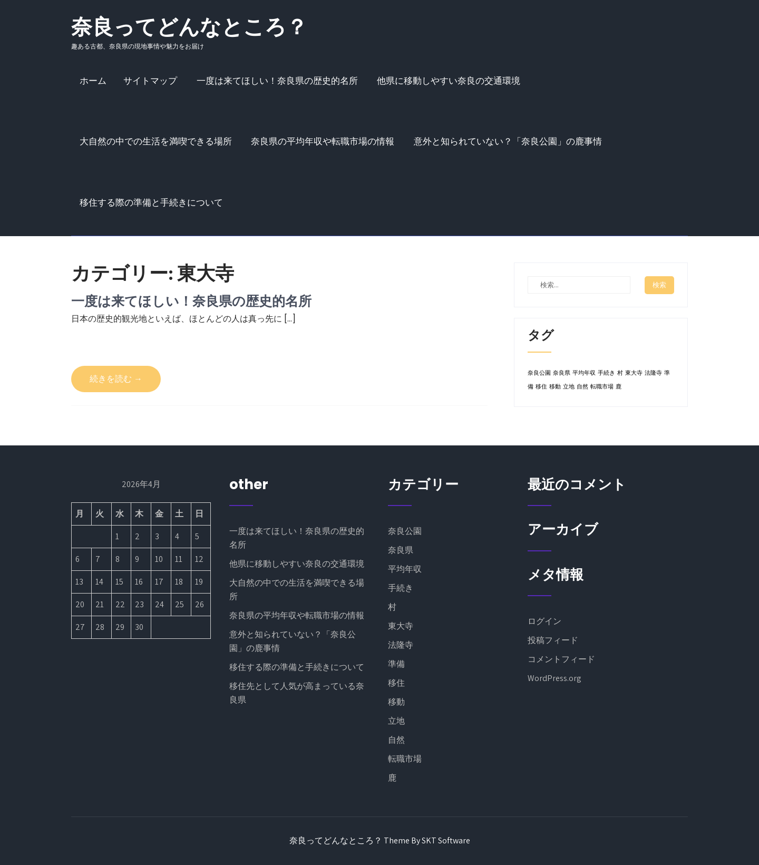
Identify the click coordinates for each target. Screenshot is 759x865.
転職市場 (405, 758)
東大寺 (400, 625)
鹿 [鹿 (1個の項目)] (618, 387)
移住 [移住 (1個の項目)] (541, 387)
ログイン (544, 621)
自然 (396, 739)
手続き (400, 588)
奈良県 (400, 550)
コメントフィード (561, 659)
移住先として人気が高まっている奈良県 (296, 693)
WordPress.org (554, 678)
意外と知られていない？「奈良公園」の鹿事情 (508, 141)
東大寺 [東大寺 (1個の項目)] (634, 373)
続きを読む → (116, 379)
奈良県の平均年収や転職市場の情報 (322, 141)
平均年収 (405, 569)
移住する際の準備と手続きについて (151, 202)
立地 (396, 720)
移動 (396, 701)
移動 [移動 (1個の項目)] (555, 387)
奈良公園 (405, 531)
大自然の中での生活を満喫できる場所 (156, 141)
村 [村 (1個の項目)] (620, 373)
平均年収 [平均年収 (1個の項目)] (584, 373)
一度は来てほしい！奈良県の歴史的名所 (277, 80)
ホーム (93, 80)
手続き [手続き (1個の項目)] (606, 373)
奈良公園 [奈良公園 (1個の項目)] (539, 373)
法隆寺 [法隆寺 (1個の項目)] (653, 373)
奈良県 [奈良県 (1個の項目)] (561, 373)
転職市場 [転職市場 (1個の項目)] (602, 387)
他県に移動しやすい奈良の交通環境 (448, 80)
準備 (396, 663)
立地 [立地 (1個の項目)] (569, 387)
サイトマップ (150, 80)
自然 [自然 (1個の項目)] (582, 387)
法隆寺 (400, 644)
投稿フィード (553, 640)
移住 (396, 682)
